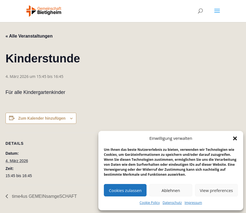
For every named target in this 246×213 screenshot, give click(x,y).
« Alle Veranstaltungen (29, 36)
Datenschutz (172, 202)
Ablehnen (171, 190)
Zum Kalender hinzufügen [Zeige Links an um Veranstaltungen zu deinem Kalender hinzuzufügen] (42, 118)
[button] (235, 138)
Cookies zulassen (125, 190)
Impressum (193, 202)
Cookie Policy (150, 202)
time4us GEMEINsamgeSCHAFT (44, 196)
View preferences (216, 190)
